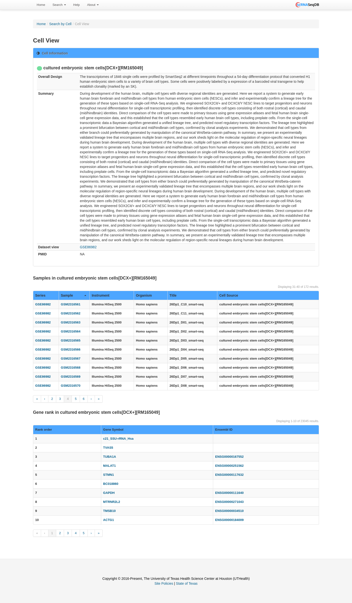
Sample (73, 295)
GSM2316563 (70, 322)
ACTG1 (108, 520)
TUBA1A (109, 456)
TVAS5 (108, 447)
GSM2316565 (70, 340)
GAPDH (109, 493)
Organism (144, 295)
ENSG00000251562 (229, 466)
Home (41, 5)
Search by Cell (60, 24)
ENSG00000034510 (229, 511)
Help (76, 5)
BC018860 (110, 484)
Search (59, 5)
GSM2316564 (70, 331)
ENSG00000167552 (229, 456)
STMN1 (108, 475)
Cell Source (228, 295)
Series (40, 295)
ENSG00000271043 (229, 502)
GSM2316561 (70, 304)
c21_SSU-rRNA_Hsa (118, 438)
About (93, 5)
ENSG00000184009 (229, 520)
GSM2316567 (70, 358)
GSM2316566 (70, 349)
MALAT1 (109, 466)
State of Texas (187, 583)
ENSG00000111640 (229, 493)
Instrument (100, 295)
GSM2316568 (70, 367)
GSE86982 (88, 247)
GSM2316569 (70, 376)
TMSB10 (109, 511)
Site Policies (163, 583)
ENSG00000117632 (229, 475)
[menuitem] (41, 5)
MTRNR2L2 (111, 502)
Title (173, 295)
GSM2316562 (70, 313)
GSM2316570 (70, 385)
